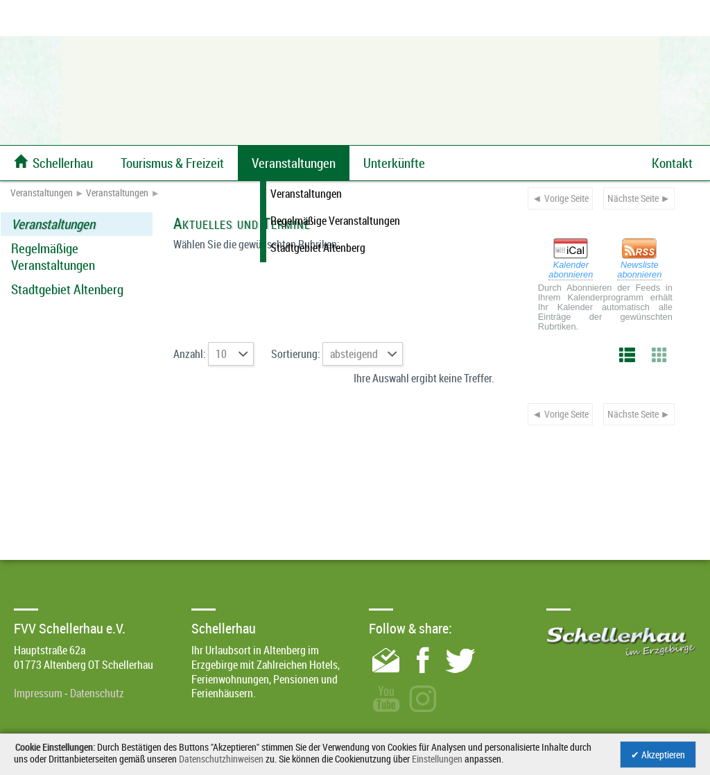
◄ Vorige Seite (560, 198)
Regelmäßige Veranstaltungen (53, 256)
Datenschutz (97, 693)
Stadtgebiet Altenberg (67, 289)
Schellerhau (53, 163)
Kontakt (672, 163)
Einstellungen (437, 758)
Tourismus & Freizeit (172, 163)
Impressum (38, 693)
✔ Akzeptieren (658, 754)
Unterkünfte (394, 163)
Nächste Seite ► (638, 198)
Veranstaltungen (41, 193)
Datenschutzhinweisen (221, 758)
